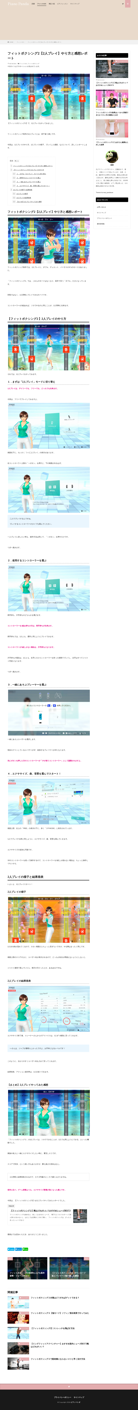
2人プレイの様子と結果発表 (21, 189)
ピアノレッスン (62, 4)
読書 (33, 4)
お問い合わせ (101, 207)
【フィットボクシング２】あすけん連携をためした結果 (112, 143)
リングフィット (24, 1343)
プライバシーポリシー (104, 218)
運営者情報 (100, 224)
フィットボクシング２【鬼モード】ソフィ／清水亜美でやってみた (60, 1313)
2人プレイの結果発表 (21, 197)
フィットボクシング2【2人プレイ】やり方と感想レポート (44, 42)
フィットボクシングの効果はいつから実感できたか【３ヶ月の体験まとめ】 (112, 113)
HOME (11, 42)
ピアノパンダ (75, 1402)
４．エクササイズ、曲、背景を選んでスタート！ (31, 185)
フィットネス (41, 4)
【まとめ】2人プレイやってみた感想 (27, 201)
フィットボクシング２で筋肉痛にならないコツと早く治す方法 (58, 1359)
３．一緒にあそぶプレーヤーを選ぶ (26, 181)
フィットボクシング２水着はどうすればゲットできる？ (55, 1297)
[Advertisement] (69, 24)
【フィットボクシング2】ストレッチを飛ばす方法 (52, 1328)
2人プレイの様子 (20, 193)
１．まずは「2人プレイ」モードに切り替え (29, 173)
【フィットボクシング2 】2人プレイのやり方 (27, 169)
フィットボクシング (33, 63)
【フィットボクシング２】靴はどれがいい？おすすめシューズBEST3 (40, 1210)
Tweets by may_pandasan (104, 192)
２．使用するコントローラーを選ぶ (26, 177)
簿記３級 (52, 4)
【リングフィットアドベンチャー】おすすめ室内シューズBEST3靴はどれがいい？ (60, 1345)
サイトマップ (74, 4)
